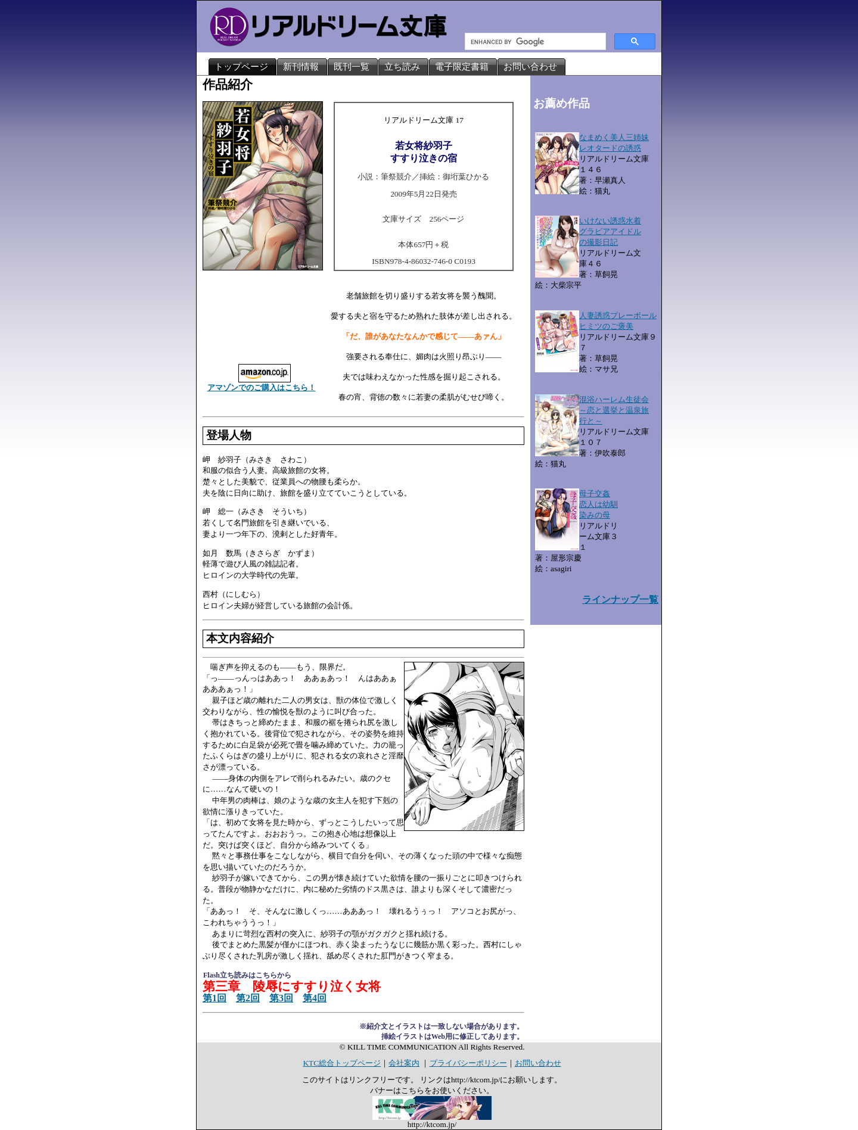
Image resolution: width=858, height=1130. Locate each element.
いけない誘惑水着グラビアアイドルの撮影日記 (610, 231)
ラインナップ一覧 (620, 599)
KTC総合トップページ (342, 1063)
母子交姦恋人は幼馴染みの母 (598, 504)
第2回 (248, 998)
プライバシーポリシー (468, 1063)
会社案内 (403, 1063)
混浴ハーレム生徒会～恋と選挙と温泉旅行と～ (614, 410)
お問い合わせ (538, 1063)
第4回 (315, 998)
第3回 (281, 998)
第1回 (214, 998)
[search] (534, 41)
